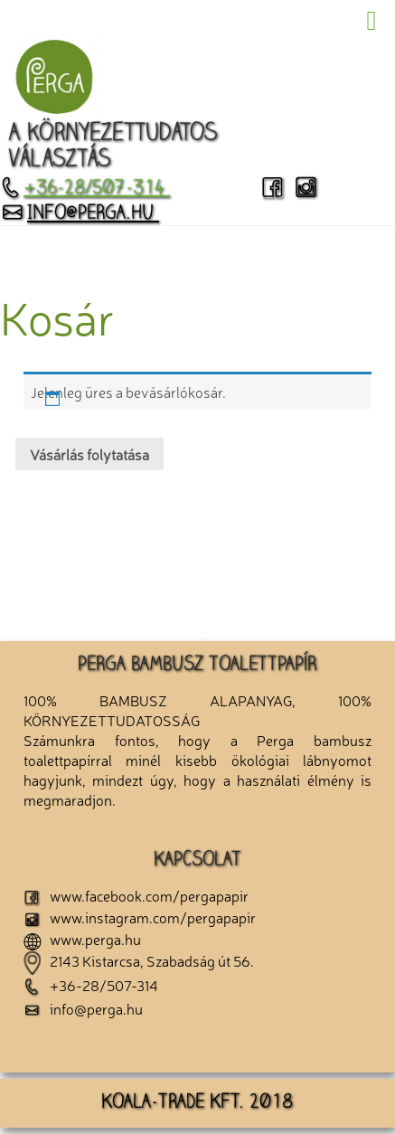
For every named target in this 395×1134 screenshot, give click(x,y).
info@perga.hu (79, 214)
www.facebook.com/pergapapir (136, 895)
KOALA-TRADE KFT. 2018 (197, 1103)
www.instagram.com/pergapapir (140, 917)
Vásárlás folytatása (89, 454)
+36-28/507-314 (85, 189)
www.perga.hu (82, 939)
